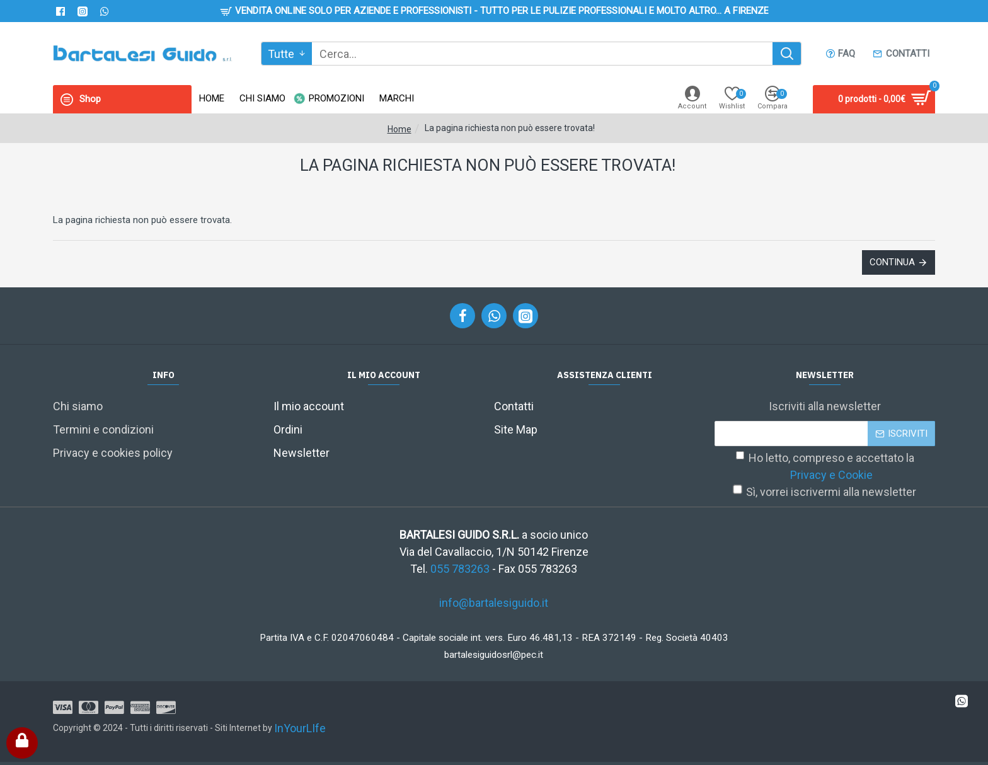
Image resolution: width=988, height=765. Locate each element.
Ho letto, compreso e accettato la (825, 467)
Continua (892, 262)
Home (399, 129)
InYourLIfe (300, 728)
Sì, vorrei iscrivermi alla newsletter (824, 492)
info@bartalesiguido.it (493, 602)
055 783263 (460, 568)
